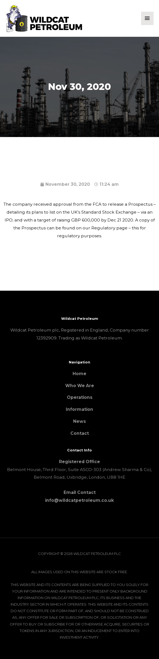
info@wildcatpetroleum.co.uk (79, 500)
